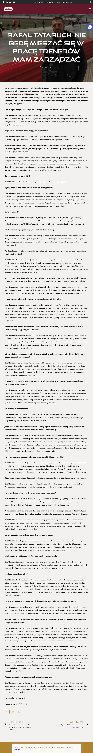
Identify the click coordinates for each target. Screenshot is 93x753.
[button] (90, 27)
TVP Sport (23, 704)
